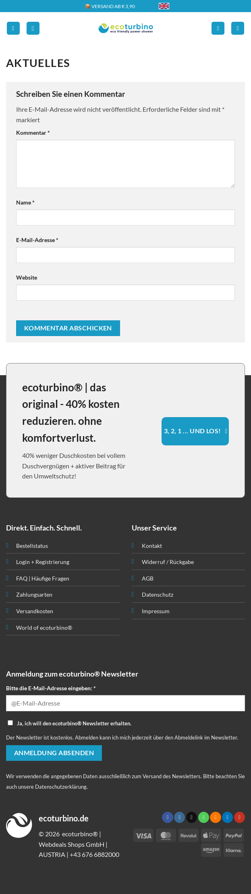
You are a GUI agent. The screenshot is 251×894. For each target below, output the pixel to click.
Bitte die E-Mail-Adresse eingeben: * (51, 688)
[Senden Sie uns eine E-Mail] (191, 817)
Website (26, 277)
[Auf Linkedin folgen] (227, 817)
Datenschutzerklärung (61, 786)
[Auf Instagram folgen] (179, 817)
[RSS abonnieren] (215, 817)
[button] (13, 28)
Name (25, 202)
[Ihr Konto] (218, 28)
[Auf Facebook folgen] (167, 817)
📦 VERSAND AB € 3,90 (110, 6)
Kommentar (33, 132)
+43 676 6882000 (94, 854)
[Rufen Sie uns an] (203, 817)
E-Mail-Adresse (37, 239)
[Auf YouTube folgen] (239, 817)
